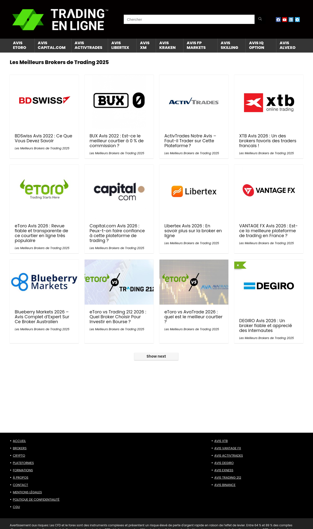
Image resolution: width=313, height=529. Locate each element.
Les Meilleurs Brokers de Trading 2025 (42, 148)
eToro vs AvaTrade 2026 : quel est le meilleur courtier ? (193, 317)
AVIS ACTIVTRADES (88, 45)
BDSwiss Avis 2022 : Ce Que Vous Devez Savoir (43, 138)
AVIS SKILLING (229, 45)
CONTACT (20, 485)
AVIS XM (144, 45)
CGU (16, 507)
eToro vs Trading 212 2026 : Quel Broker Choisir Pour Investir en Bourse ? (117, 317)
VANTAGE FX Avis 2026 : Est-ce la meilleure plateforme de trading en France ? (268, 231)
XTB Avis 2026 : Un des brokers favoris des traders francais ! (267, 141)
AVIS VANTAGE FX (227, 448)
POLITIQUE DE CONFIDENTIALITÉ (36, 499)
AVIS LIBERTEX (120, 45)
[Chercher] (260, 19)
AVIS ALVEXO (287, 45)
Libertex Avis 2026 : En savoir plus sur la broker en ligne (193, 231)
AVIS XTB (221, 441)
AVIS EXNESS (223, 470)
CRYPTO (19, 455)
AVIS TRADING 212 (227, 477)
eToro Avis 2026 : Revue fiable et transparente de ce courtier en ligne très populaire (41, 233)
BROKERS (20, 448)
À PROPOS (20, 477)
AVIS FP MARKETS (196, 45)
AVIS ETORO (19, 45)
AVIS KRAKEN (167, 45)
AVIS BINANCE (224, 485)
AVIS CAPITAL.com (52, 45)
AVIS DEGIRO (224, 463)
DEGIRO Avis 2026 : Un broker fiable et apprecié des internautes (265, 325)
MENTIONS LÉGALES (27, 492)
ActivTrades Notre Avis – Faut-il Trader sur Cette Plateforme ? (190, 141)
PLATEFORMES (23, 463)
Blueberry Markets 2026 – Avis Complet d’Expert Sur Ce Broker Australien (42, 317)
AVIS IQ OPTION (256, 45)
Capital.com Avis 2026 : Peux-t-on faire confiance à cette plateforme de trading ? (117, 233)
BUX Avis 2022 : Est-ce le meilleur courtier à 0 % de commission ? (116, 141)
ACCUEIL (19, 441)
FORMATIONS (23, 470)
